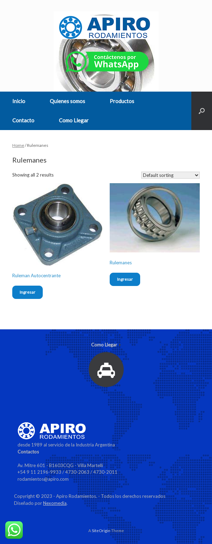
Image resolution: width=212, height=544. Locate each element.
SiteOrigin (101, 530)
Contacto (23, 120)
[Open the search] (201, 111)
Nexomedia (55, 503)
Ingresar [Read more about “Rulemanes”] (125, 279)
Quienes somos (67, 101)
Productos (122, 101)
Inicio (18, 101)
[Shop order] (170, 175)
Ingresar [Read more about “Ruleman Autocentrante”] (27, 292)
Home (18, 145)
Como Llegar (74, 120)
